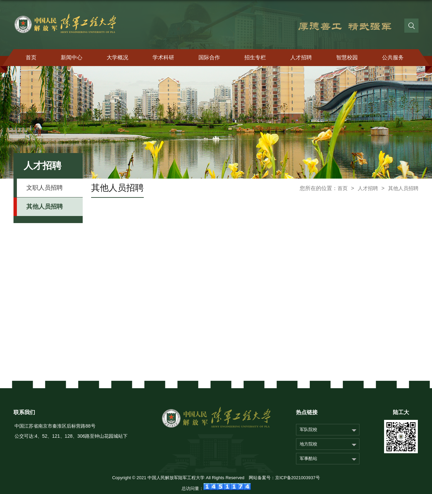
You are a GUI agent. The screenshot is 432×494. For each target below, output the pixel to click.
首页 (31, 57)
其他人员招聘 (403, 188)
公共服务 (393, 57)
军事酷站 (308, 458)
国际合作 (209, 57)
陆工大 (401, 412)
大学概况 (117, 57)
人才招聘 (301, 57)
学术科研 (163, 57)
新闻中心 (71, 57)
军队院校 (308, 429)
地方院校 (308, 443)
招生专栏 (255, 57)
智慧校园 (347, 57)
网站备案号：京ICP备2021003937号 (284, 477)
